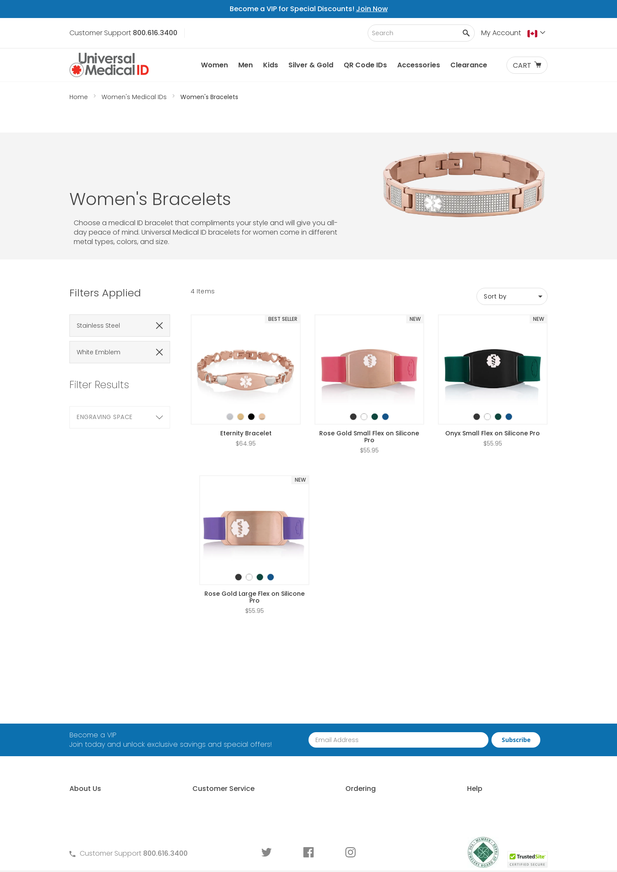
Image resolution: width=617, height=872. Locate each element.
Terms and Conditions (223, 740)
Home (79, 97)
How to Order (329, 711)
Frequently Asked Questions (232, 725)
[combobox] (421, 33)
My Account (501, 33)
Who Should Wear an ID (468, 725)
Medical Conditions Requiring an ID (486, 784)
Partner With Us (332, 725)
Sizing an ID (447, 755)
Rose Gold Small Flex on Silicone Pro (369, 387)
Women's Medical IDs (135, 97)
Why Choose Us (95, 725)
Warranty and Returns (222, 755)
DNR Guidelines (453, 813)
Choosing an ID (454, 740)
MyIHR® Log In (91, 755)
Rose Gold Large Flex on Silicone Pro (254, 548)
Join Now (372, 9)
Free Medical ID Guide (464, 711)
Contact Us (205, 711)
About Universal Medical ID (113, 711)
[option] (230, 368)
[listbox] (246, 360)
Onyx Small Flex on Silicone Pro (492, 384)
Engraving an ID (455, 769)
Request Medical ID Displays (353, 740)
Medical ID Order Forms (224, 769)
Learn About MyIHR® (101, 740)
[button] (537, 33)
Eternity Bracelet (246, 384)
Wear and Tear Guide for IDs (476, 798)
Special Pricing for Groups (350, 755)
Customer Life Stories (104, 769)
